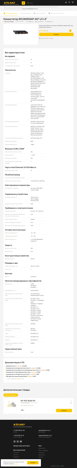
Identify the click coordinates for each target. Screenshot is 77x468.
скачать (19, 366)
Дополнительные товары (57, 13)
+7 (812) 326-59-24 (18, 435)
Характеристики (26, 13)
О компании (16, 452)
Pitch (62, 466)
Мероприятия (41, 448)
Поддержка (16, 457)
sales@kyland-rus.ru (44, 430)
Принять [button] (32, 462)
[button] (23, 3)
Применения (41, 455)
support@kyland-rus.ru (45, 435)
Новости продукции (43, 450)
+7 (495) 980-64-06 (19, 430)
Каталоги (40, 457)
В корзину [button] (56, 34)
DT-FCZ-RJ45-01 (28, 400)
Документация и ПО (41, 13)
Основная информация (12, 13)
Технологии (41, 452)
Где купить (15, 454)
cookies (16, 463)
